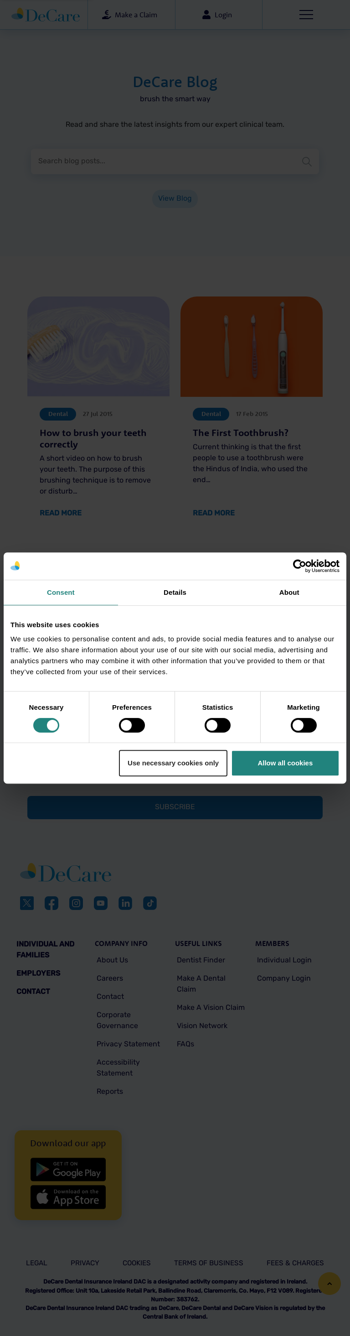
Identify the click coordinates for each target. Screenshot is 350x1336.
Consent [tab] (61, 592)
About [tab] (289, 592)
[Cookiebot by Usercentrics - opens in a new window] (300, 566)
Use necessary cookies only (173, 763)
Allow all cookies (285, 763)
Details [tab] (175, 592)
